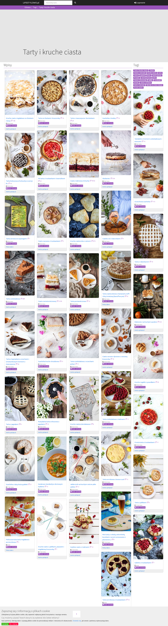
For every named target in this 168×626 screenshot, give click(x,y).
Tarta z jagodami (12, 424)
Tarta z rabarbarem (142, 262)
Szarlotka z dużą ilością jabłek (17, 484)
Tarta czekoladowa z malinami (113, 419)
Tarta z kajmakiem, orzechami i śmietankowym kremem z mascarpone (17, 361)
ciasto (136, 75)
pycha (154, 77)
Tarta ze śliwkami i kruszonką (49, 118)
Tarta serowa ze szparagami (16, 239)
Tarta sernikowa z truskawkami (113, 600)
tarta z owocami (139, 85)
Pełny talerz (9, 247)
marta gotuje (157, 75)
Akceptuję (5, 624)
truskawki (157, 80)
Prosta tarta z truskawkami (144, 442)
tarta (160, 73)
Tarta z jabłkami (140, 502)
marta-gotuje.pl (11, 129)
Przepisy (137, 77)
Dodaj (14, 125)
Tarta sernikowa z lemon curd (113, 479)
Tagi (35, 7)
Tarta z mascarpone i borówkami (82, 118)
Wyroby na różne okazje (154, 85)
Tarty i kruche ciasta (47, 7)
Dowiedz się (77, 621)
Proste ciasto (138, 87)
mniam (136, 82)
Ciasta (152, 70)
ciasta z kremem (145, 82)
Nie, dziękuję (13, 624)
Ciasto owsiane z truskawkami (49, 241)
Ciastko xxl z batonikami (111, 239)
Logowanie (139, 3)
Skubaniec (106, 178)
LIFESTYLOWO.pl (31, 2)
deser (149, 75)
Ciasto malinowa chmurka (79, 181)
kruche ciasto (151, 73)
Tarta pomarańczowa (78, 301)
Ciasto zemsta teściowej (47, 301)
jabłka (150, 80)
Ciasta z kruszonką (140, 80)
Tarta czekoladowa (13, 299)
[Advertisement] (84, 31)
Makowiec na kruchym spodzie (146, 322)
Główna (28, 7)
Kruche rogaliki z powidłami (145, 382)
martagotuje (146, 77)
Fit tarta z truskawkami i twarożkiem (51, 178)
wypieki (142, 75)
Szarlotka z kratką (109, 118)
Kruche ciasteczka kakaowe (80, 424)
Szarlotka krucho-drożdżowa (48, 361)
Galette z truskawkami (143, 563)
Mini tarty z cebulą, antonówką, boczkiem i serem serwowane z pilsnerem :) (114, 537)
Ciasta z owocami (139, 73)
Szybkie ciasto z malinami (79, 547)
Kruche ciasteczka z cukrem (80, 241)
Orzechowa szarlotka (142, 202)
